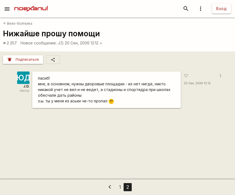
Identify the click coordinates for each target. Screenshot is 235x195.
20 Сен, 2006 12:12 (83, 43)
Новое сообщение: (39, 43)
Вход (221, 8)
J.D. (61, 43)
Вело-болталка (18, 23)
